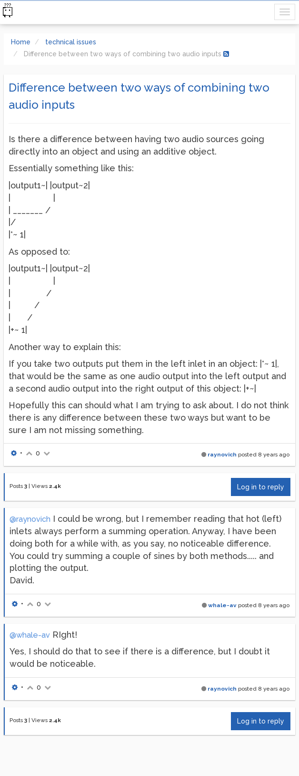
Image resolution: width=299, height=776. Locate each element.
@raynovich (30, 519)
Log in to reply (260, 487)
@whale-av (30, 635)
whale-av (222, 605)
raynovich (222, 454)
